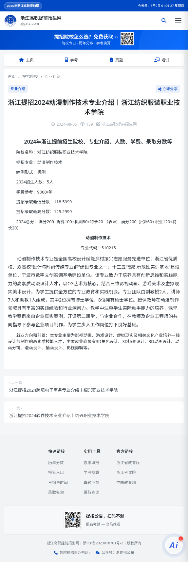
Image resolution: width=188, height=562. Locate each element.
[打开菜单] (178, 20)
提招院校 (30, 76)
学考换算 (91, 472)
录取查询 (91, 492)
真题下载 (91, 482)
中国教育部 (126, 482)
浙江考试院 (126, 472)
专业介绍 (52, 76)
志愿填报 (91, 462)
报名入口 (56, 472)
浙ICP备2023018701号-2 (103, 542)
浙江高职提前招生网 (63, 542)
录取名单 (56, 492)
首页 (12, 76)
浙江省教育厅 (128, 462)
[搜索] (164, 20)
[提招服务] (174, 545)
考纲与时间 (58, 482)
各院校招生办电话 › (75, 552)
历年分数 (56, 462)
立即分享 (168, 89)
